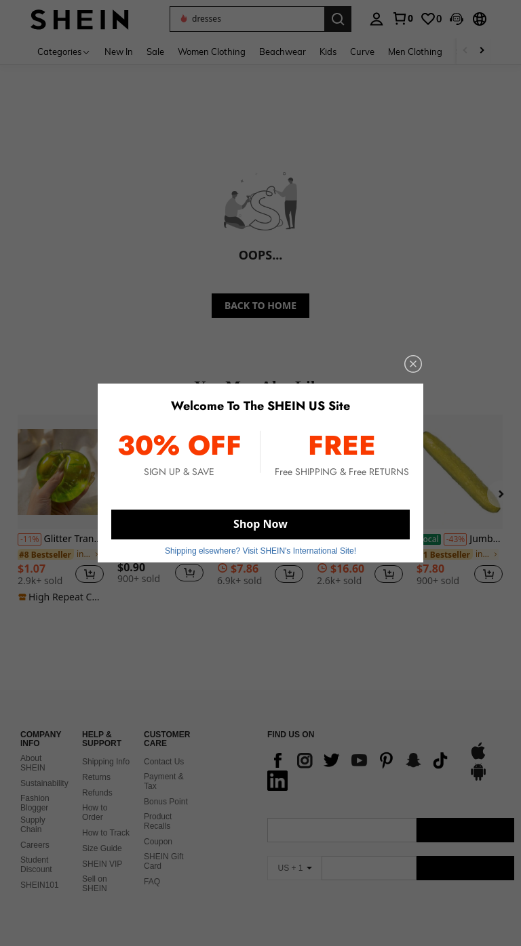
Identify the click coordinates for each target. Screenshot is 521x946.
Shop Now (260, 523)
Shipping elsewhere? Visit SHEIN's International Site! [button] (260, 551)
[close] (413, 364)
